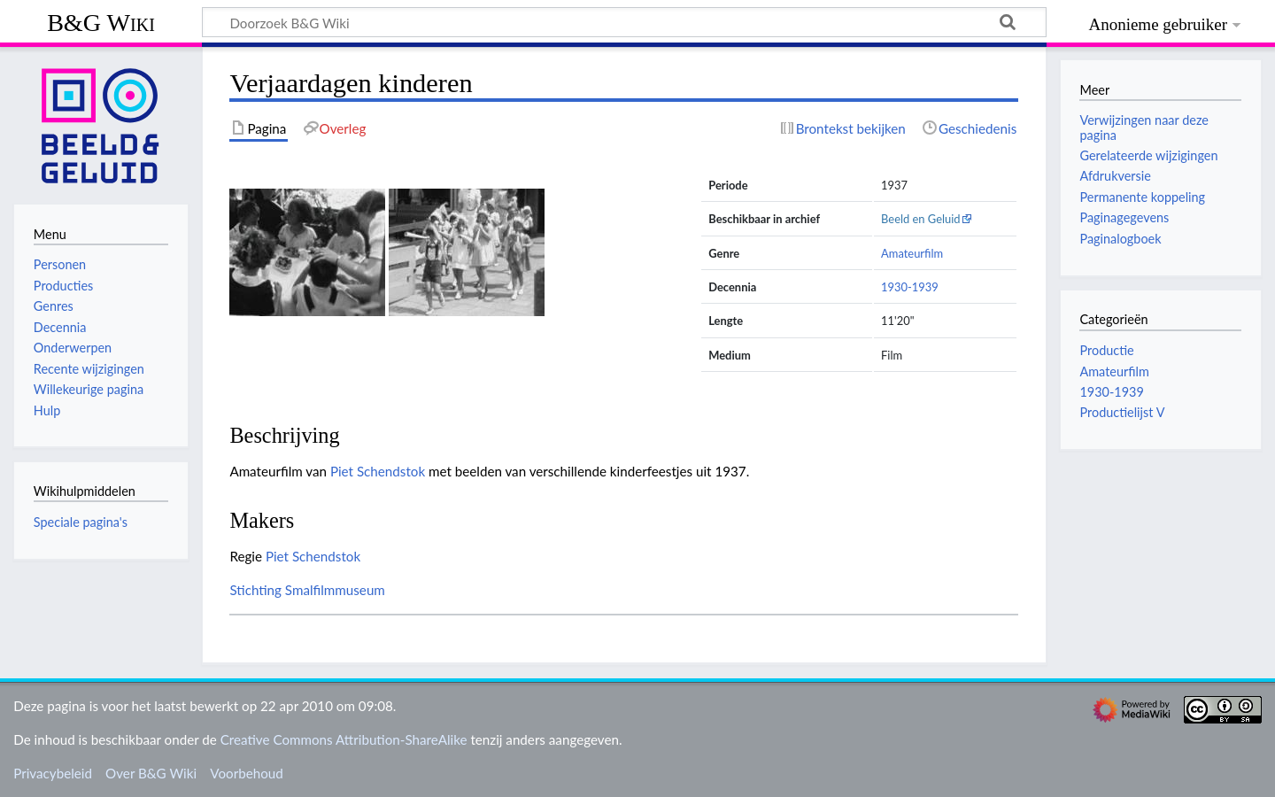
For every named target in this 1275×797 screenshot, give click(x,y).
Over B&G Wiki (151, 773)
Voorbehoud (246, 773)
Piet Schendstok (377, 471)
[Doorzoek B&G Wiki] (624, 22)
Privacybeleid (52, 773)
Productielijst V (1121, 412)
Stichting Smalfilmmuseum (306, 590)
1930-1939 (910, 287)
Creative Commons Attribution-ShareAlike (344, 739)
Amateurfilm (912, 253)
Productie (1106, 350)
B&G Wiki (101, 22)
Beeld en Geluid (921, 219)
